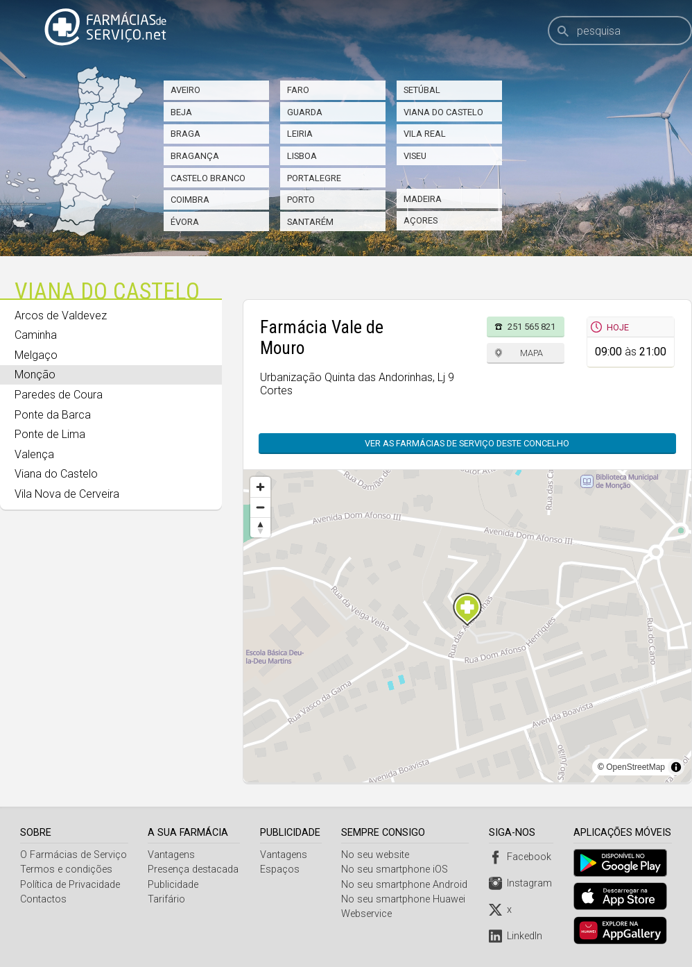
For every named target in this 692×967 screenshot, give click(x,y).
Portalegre (314, 178)
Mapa (531, 353)
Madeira (423, 199)
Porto (301, 199)
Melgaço (36, 355)
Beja (181, 112)
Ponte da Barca (53, 414)
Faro (298, 90)
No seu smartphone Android (406, 885)
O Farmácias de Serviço (73, 855)
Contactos (43, 899)
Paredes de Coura (59, 394)
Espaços (280, 869)
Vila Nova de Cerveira (67, 494)
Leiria (300, 133)
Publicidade (173, 885)
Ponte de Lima (50, 434)
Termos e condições (66, 869)
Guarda (304, 112)
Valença (34, 454)
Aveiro (185, 90)
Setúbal (422, 90)
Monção (35, 374)
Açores (421, 220)
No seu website (377, 855)
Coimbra (190, 199)
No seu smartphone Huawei (405, 899)
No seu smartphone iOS (396, 869)
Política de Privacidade (70, 885)
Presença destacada (193, 869)
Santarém (310, 222)
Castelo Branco (208, 178)
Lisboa (302, 156)
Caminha (36, 335)
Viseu (415, 156)
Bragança (195, 156)
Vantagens (172, 855)
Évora (185, 222)
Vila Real (425, 133)
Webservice (368, 914)
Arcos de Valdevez (61, 315)
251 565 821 (531, 326)
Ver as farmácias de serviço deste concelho (467, 443)
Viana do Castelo (443, 112)
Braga (185, 133)
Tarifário (167, 899)
